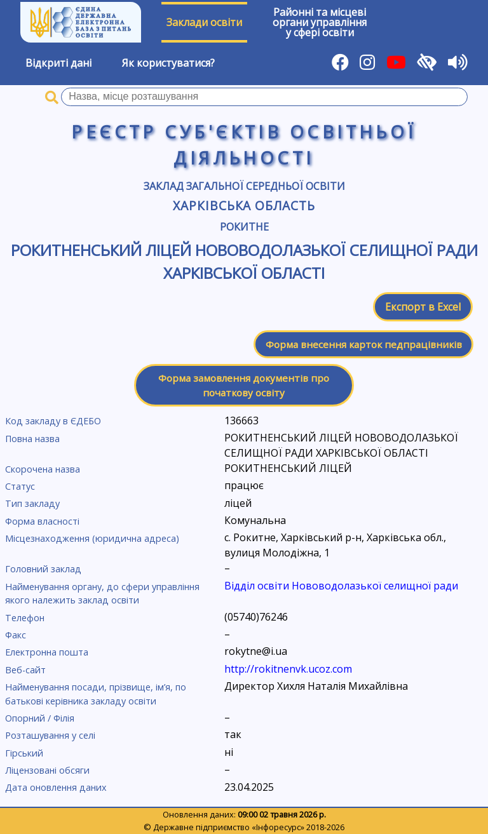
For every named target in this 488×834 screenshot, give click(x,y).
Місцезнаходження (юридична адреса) (92, 538)
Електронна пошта (46, 652)
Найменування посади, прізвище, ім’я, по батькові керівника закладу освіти (95, 694)
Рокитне (244, 227)
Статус (20, 486)
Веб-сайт (25, 670)
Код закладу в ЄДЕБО (53, 421)
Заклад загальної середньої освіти (244, 186)
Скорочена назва (42, 469)
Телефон (24, 618)
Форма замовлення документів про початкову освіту (243, 385)
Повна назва (32, 439)
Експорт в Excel (423, 307)
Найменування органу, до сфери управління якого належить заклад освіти (102, 594)
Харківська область (244, 205)
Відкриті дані (58, 63)
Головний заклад (43, 569)
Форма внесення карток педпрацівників (364, 344)
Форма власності (42, 521)
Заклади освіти (204, 22)
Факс (15, 635)
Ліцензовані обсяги (47, 770)
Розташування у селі (50, 735)
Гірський (24, 753)
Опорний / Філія (39, 718)
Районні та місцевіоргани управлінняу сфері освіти (320, 22)
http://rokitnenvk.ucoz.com (288, 669)
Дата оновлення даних (56, 787)
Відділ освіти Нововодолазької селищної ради (341, 586)
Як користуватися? (168, 63)
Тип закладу (32, 503)
